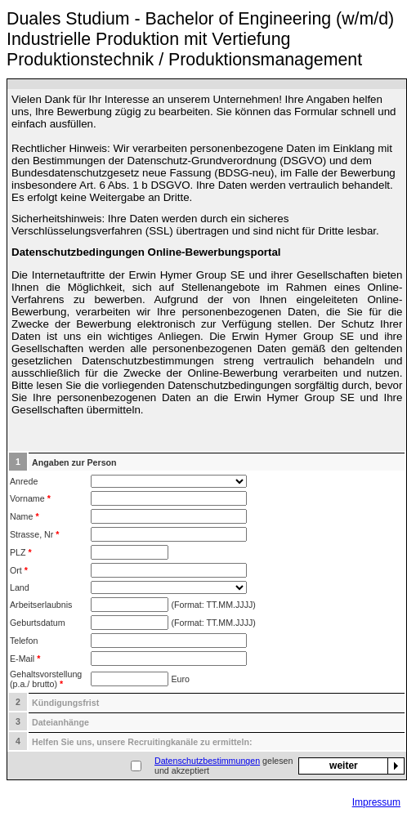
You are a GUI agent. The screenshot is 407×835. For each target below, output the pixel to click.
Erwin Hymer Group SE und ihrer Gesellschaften (251, 275)
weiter (343, 765)
